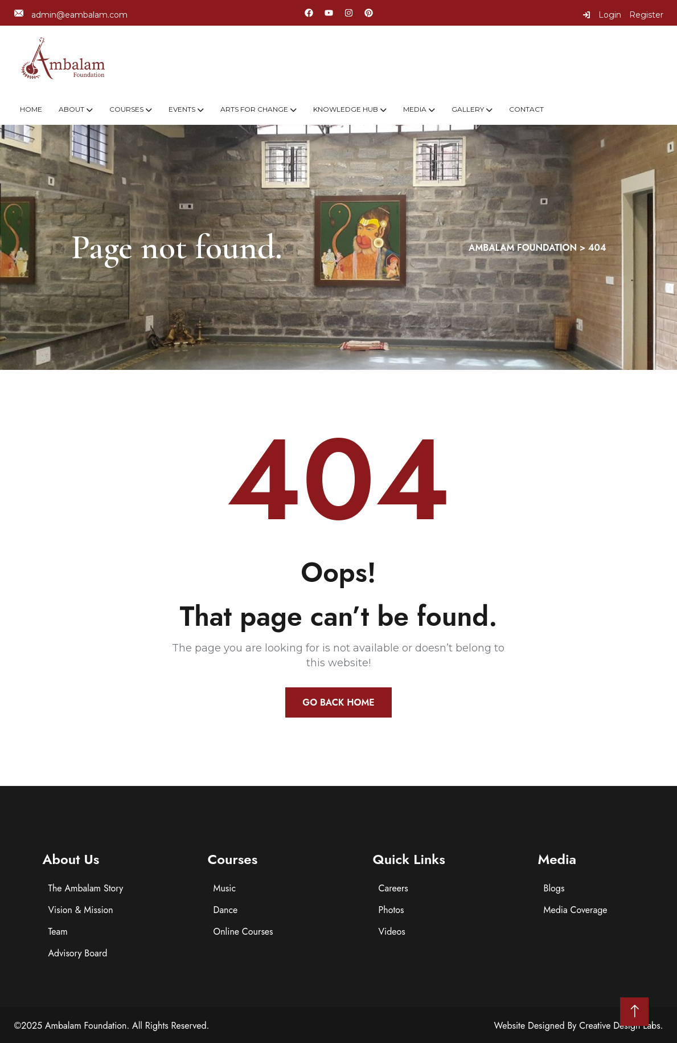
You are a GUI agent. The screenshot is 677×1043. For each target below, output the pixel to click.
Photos (391, 909)
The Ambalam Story (86, 888)
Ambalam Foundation (86, 1025)
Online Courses (243, 931)
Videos (392, 931)
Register (646, 15)
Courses (126, 109)
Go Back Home (338, 702)
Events (182, 109)
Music (225, 888)
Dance (226, 909)
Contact (526, 109)
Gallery (468, 109)
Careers (393, 888)
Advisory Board (78, 953)
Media (414, 109)
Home (31, 109)
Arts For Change (254, 109)
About (71, 109)
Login (601, 15)
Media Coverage (576, 909)
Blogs (554, 888)
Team (58, 931)
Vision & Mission (80, 909)
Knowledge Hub (345, 109)
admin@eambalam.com (71, 14)
